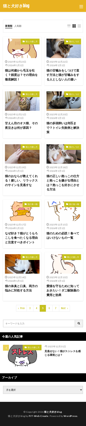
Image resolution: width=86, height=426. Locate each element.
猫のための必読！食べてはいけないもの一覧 (62, 235)
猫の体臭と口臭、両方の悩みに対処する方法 (21, 288)
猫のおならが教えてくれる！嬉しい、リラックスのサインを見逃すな (21, 180)
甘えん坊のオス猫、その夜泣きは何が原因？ (21, 125)
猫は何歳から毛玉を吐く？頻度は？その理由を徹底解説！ (21, 75)
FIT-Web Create (38, 416)
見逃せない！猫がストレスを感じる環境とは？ (62, 353)
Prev (22, 308)
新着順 (8, 25)
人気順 (17, 25)
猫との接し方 (32, 41)
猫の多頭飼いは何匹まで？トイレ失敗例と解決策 (62, 127)
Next (63, 308)
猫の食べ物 (33, 204)
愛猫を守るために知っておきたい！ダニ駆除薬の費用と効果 (62, 290)
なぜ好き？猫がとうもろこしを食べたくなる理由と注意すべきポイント (21, 237)
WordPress (70, 416)
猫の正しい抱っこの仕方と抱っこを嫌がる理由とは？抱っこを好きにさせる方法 (62, 182)
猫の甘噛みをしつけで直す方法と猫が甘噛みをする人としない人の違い (62, 75)
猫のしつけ (74, 41)
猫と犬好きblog (16, 6)
